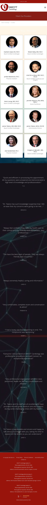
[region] (23, 306)
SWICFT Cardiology (5, 22)
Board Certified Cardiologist (11, 54)
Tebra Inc (12, 457)
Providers (13, 22)
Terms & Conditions (28, 457)
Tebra (29, 500)
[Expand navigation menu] (45, 7)
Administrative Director (35, 128)
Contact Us (23, 459)
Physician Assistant (11, 78)
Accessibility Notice (39, 457)
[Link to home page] (12, 7)
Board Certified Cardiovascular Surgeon (35, 79)
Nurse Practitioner (35, 104)
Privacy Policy (19, 457)
